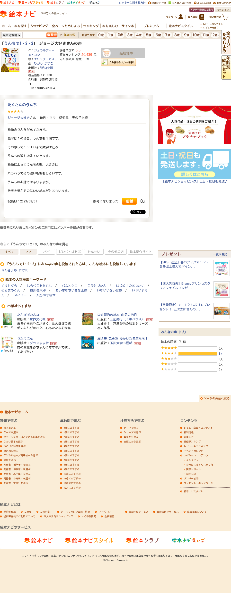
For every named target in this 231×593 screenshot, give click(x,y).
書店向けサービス (138, 511)
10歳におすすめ (72, 474)
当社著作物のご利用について (19, 516)
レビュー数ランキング (196, 446)
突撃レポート (193, 469)
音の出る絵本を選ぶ (15, 446)
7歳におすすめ (72, 460)
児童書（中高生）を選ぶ (17, 478)
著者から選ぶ (131, 437)
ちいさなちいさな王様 (71, 290)
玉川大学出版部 (121, 343)
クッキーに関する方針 (132, 2)
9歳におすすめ (72, 469)
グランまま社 (39, 343)
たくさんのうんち (22, 105)
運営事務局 (10, 511)
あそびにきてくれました (199, 464)
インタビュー (193, 460)
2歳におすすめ (72, 437)
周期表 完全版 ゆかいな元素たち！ (122, 338)
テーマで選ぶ (131, 427)
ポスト (138, 211)
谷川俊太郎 (38, 290)
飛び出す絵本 (45, 295)
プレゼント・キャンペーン (198, 483)
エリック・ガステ (45, 59)
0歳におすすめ (72, 427)
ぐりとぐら (9, 285)
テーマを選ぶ (11, 432)
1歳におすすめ (72, 432)
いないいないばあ (109, 290)
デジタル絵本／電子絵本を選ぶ (21, 455)
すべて (9, 251)
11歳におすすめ (72, 478)
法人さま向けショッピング (58, 516)
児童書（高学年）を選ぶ (17, 474)
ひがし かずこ (43, 63)
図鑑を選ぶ (10, 460)
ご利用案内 (46, 511)
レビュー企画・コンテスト (198, 427)
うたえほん (25, 338)
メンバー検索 (191, 478)
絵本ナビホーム (16, 412)
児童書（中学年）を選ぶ (17, 469)
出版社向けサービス (168, 511)
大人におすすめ (72, 487)
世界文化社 (37, 319)
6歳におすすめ (72, 455)
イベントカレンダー (195, 451)
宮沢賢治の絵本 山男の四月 (117, 315)
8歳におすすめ (72, 464)
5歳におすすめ (72, 451)
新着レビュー (191, 437)
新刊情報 (189, 432)
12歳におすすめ (72, 483)
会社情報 (109, 516)
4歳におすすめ (72, 446)
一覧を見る (220, 254)
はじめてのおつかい (130, 285)
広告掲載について (197, 511)
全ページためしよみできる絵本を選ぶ (24, 437)
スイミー (20, 295)
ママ (28, 251)
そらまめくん (10, 290)
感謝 (129, 201)
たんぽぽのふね (28, 315)
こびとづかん (96, 285)
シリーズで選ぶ (132, 432)
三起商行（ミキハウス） (127, 319)
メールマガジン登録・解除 (75, 511)
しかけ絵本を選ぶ (13, 441)
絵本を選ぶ (10, 427)
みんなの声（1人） (174, 332)
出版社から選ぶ (132, 441)
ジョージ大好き (19, 117)
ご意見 (28, 511)
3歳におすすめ (72, 441)
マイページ (104, 511)
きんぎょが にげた (14, 270)
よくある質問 (88, 516)
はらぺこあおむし (39, 285)
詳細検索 (69, 34)
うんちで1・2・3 (18, 43)
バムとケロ (70, 285)
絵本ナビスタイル (193, 491)
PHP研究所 (46, 67)
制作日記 (191, 474)
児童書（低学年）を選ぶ (17, 464)
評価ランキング (192, 441)
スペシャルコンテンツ (196, 455)
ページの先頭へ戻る (217, 398)
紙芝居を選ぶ (11, 451)
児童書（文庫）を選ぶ (16, 483)
